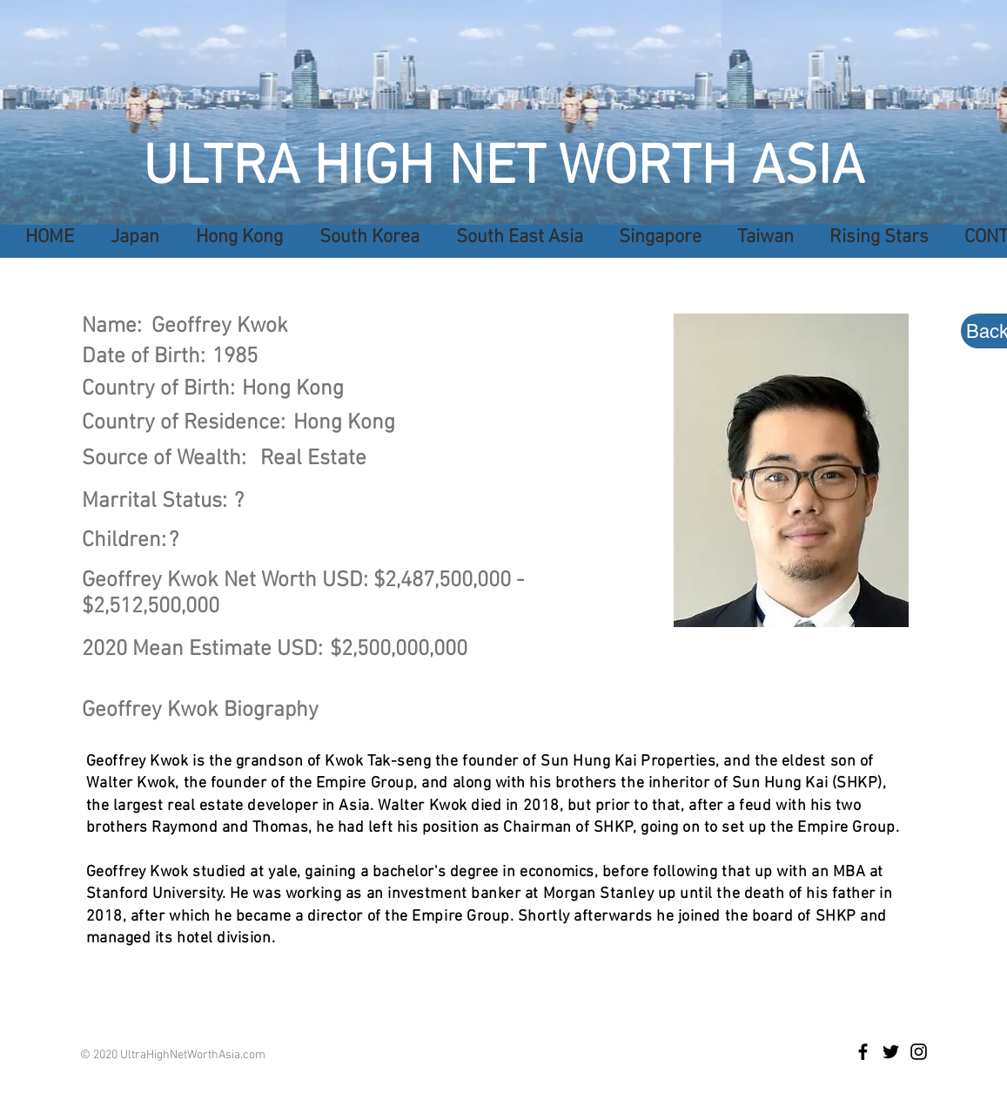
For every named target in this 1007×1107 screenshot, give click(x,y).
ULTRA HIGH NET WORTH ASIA (503, 169)
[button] (514, 237)
